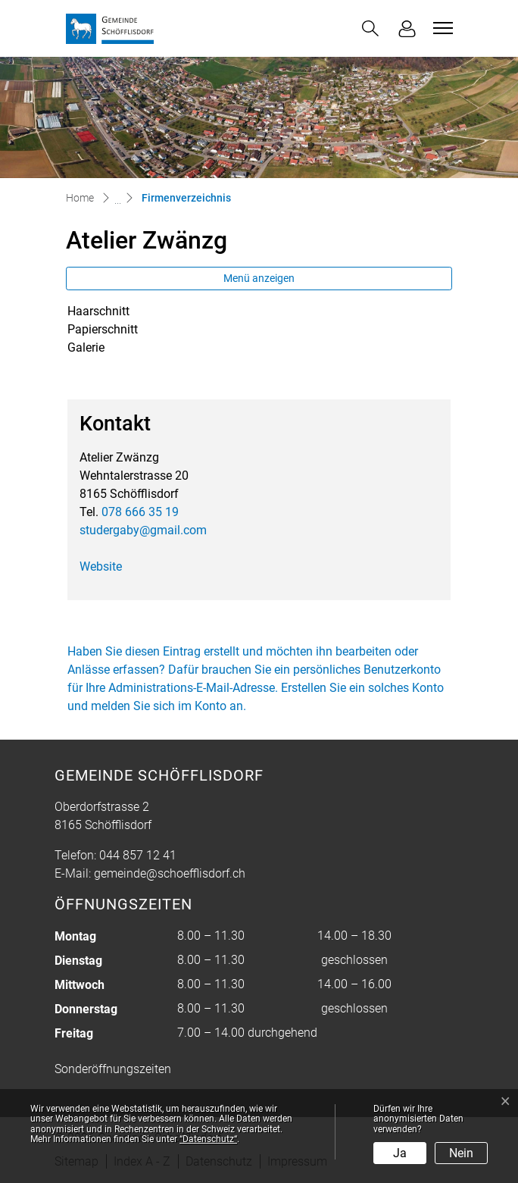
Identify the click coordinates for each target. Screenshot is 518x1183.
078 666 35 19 (140, 512)
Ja (400, 1153)
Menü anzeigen (259, 278)
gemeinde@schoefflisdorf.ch (169, 873)
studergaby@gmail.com (143, 530)
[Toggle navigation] (440, 28)
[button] (370, 28)
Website (101, 566)
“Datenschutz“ (208, 1139)
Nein (461, 1153)
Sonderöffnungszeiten (113, 1069)
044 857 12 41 (137, 855)
